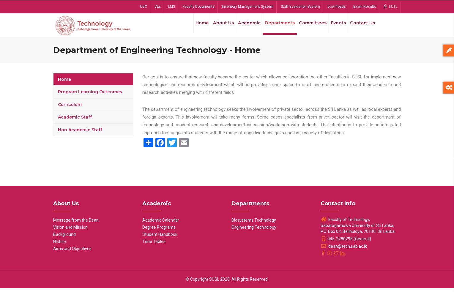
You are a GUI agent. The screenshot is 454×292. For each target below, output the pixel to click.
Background (64, 238)
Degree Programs (159, 231)
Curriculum (70, 108)
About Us (215, 26)
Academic (243, 26)
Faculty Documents (198, 6)
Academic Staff (75, 121)
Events (335, 26)
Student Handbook (159, 238)
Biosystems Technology (253, 224)
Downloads (336, 6)
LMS (171, 6)
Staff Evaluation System (300, 6)
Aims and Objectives (72, 252)
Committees (308, 26)
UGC (143, 6)
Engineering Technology (253, 231)
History (59, 245)
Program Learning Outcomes (90, 96)
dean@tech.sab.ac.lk (344, 250)
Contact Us (361, 26)
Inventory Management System (247, 6)
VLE (158, 6)
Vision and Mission (70, 231)
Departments (274, 26)
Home (192, 26)
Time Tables (153, 245)
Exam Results (364, 6)
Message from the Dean (76, 224)
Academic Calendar (160, 224)
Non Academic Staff (80, 133)
